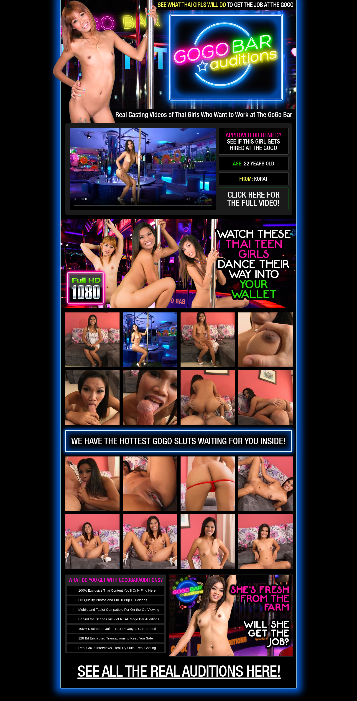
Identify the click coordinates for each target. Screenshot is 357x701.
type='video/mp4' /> (143, 169)
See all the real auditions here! (179, 671)
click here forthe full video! (253, 199)
